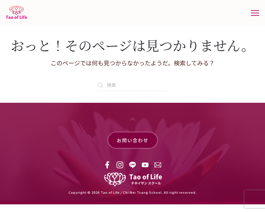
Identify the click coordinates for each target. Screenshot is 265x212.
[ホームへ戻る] (17, 13)
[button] (255, 13)
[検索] (132, 85)
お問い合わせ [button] (133, 140)
